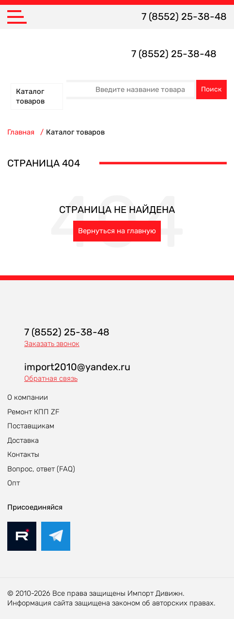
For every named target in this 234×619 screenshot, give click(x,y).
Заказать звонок (51, 343)
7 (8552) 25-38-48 (184, 16)
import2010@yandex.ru (77, 367)
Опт (13, 483)
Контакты (23, 454)
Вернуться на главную (117, 230)
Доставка (23, 440)
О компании (27, 397)
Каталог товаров (30, 96)
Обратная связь (51, 378)
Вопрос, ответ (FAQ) (41, 469)
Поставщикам (30, 426)
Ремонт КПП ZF (33, 412)
